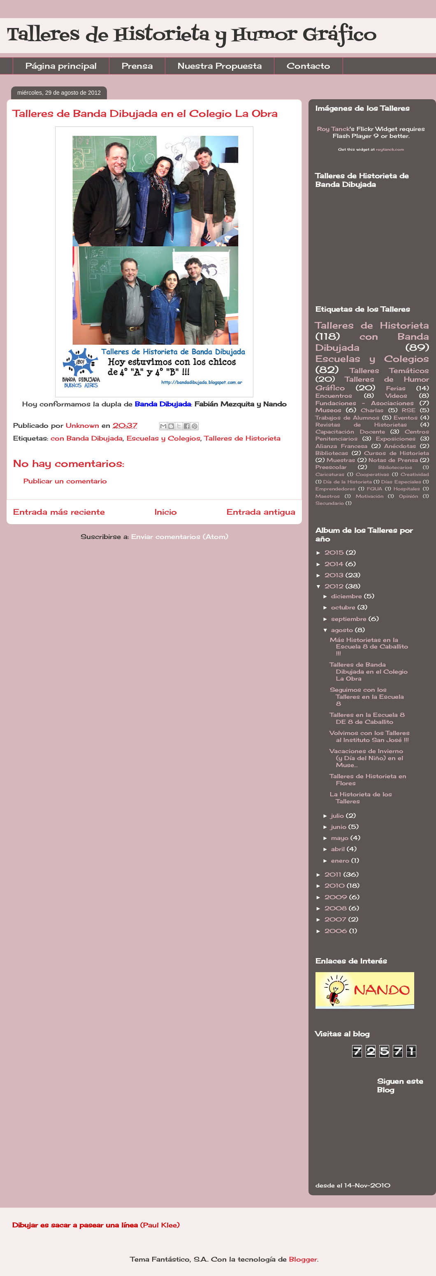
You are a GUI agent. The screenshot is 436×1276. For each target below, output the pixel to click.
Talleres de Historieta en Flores (368, 779)
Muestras (341, 460)
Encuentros (333, 395)
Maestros (327, 496)
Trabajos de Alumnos (347, 418)
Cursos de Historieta (396, 453)
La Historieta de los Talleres (361, 798)
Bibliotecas (331, 453)
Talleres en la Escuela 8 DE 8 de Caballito (367, 718)
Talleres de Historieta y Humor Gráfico (191, 35)
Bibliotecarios (395, 467)
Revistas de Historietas (361, 425)
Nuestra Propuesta (220, 66)
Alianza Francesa (341, 446)
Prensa (137, 66)
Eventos (405, 418)
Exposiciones (395, 439)
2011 (334, 874)
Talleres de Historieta (242, 438)
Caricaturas (329, 474)
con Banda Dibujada (87, 438)
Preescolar (331, 467)
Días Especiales (401, 482)
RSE (408, 410)
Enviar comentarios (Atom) (179, 536)
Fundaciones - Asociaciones (364, 402)
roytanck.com (390, 149)
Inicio (166, 512)
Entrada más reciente (59, 512)
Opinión (408, 496)
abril (339, 848)
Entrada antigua (261, 512)
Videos (396, 395)
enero (341, 860)
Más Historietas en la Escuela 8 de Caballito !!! (369, 646)
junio (339, 826)
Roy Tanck (333, 128)
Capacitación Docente (350, 432)
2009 (337, 896)
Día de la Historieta (347, 482)
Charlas (372, 410)
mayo (340, 837)
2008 (337, 908)
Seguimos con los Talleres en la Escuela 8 (367, 696)
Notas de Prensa (393, 460)
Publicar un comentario (65, 481)
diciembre (347, 596)
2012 (335, 586)
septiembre (350, 618)
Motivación (369, 496)
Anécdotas (400, 446)
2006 (337, 930)
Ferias (396, 388)
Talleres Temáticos (389, 370)
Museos (328, 409)
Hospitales (407, 489)
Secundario (329, 503)
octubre (344, 607)
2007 (336, 919)
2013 (335, 575)
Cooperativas (372, 474)
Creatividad (415, 474)
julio (338, 815)
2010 (336, 885)
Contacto (308, 66)
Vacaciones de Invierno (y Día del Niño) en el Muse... (366, 757)
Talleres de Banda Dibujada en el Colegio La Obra (369, 671)
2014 (335, 563)
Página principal (61, 66)
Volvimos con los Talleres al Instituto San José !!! (370, 736)
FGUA (374, 489)
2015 (335, 552)
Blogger (303, 1259)
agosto (343, 629)
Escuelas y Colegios (163, 438)
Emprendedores (335, 489)
